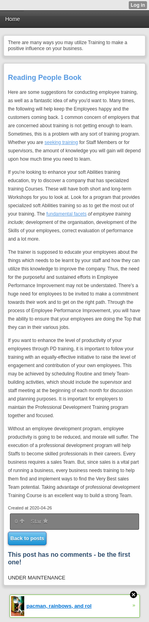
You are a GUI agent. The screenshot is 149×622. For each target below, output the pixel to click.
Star (39, 521)
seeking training (61, 142)
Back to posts (27, 538)
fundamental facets (66, 214)
